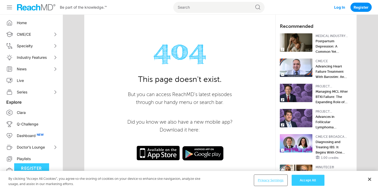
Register (361, 7)
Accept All (308, 183)
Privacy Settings (271, 183)
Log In (339, 7)
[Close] (369, 182)
